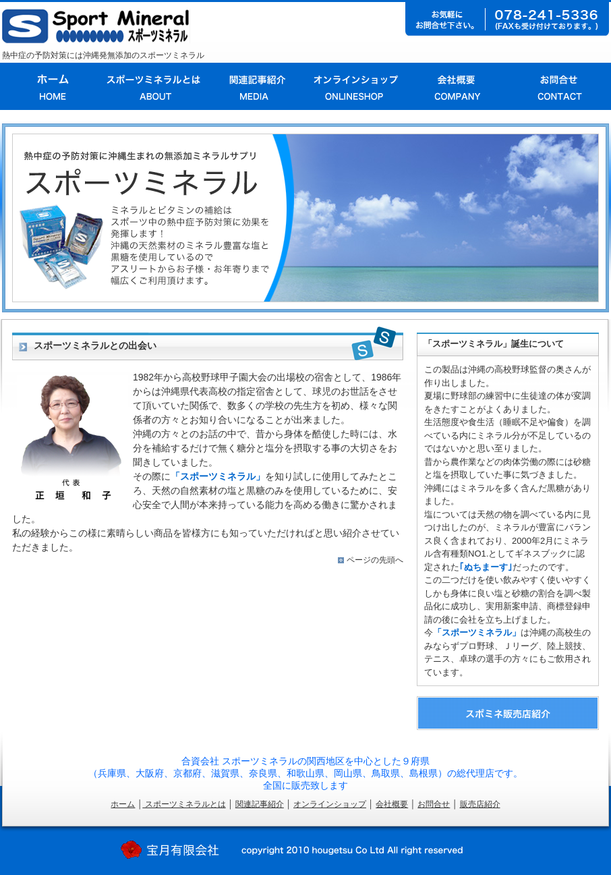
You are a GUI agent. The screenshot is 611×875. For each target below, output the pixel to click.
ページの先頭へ (375, 560)
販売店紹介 (480, 804)
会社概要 (392, 804)
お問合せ (433, 804)
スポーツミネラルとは (183, 804)
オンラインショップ (329, 804)
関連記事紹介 (259, 804)
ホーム (123, 804)
